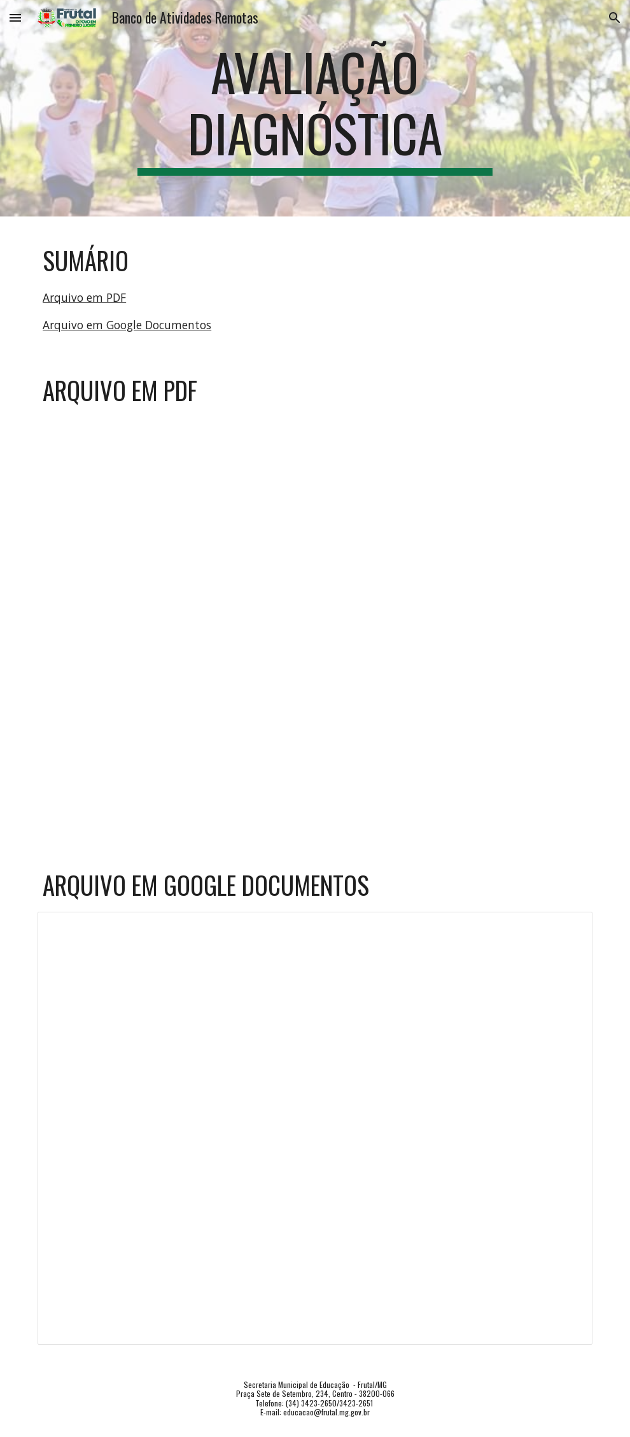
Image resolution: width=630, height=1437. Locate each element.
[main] (315, 108)
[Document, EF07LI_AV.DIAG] (315, 1128)
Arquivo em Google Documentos (127, 324)
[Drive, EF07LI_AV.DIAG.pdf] (315, 622)
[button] (15, 17)
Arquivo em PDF (84, 297)
